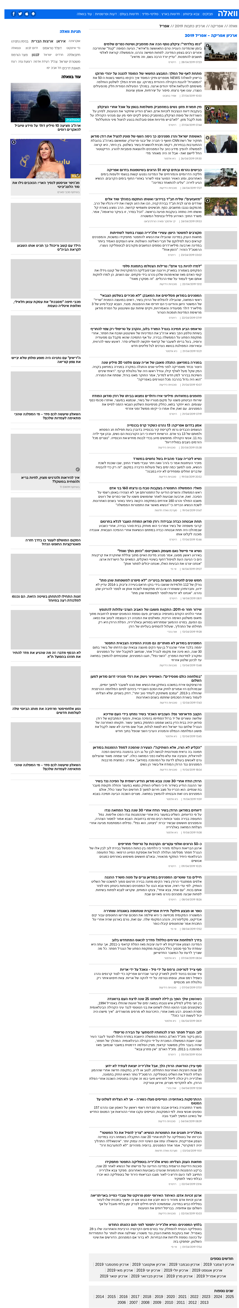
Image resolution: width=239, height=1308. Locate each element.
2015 (107, 1297)
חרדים (55, 55)
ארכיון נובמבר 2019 (180, 1264)
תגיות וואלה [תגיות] (65, 32)
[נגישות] (6, 6)
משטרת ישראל (65, 61)
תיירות (86, 4)
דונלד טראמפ (47, 48)
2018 (142, 1297)
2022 (190, 1297)
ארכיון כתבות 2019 (185, 26)
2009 (152, 1302)
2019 (154, 1297)
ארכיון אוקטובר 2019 (144, 1264)
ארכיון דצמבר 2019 (214, 1264)
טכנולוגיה (70, 4)
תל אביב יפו (49, 68)
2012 (188, 1302)
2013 (200, 1302)
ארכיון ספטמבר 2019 (107, 1264)
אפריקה (212, 26)
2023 (201, 1297)
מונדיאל (167, 4)
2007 (129, 1302)
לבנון (31, 55)
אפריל (160, 26)
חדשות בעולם (124, 14)
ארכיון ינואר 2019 (109, 1276)
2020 (166, 1297)
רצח (9, 61)
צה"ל (49, 61)
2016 (119, 1297)
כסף (126, 4)
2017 (131, 1297)
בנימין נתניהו (15, 41)
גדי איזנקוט (69, 48)
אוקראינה (70, 41)
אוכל (114, 4)
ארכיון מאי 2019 (115, 1270)
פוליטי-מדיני (145, 14)
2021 (178, 1297)
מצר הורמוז (15, 55)
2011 (176, 1302)
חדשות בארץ (166, 14)
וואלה (228, 26)
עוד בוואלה (80, 14)
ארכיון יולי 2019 (171, 1270)
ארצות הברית (38, 41)
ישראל (43, 55)
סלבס (138, 4)
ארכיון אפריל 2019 (206, 1276)
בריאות (101, 4)
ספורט (182, 4)
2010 (164, 1302)
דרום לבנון (27, 48)
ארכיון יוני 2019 (144, 1270)
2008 (141, 1302)
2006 (117, 1302)
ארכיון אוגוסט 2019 (202, 1270)
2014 (95, 1297)
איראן (56, 41)
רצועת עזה (20, 61)
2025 (225, 1297)
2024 (213, 1297)
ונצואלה (11, 48)
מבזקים (203, 14)
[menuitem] (179, 6)
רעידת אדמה (37, 61)
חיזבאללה (69, 55)
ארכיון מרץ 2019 (175, 1276)
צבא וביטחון (187, 14)
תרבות (152, 4)
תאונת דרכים (67, 68)
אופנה (54, 4)
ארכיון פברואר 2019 (142, 1276)
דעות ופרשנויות (101, 14)
